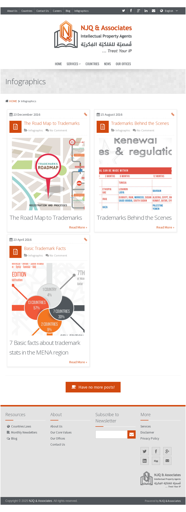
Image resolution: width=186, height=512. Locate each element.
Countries (26, 11)
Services (74, 63)
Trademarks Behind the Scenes (140, 123)
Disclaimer (147, 432)
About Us (12, 11)
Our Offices (123, 63)
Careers (57, 11)
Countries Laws (21, 426)
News (107, 63)
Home (58, 63)
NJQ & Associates (40, 501)
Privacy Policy (149, 438)
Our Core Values (60, 432)
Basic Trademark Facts (45, 248)
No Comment (58, 130)
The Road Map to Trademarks (52, 123)
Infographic (35, 130)
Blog (68, 11)
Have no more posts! (93, 387)
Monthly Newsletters (24, 432)
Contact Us (42, 11)
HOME (13, 101)
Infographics (81, 11)
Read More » (78, 227)
